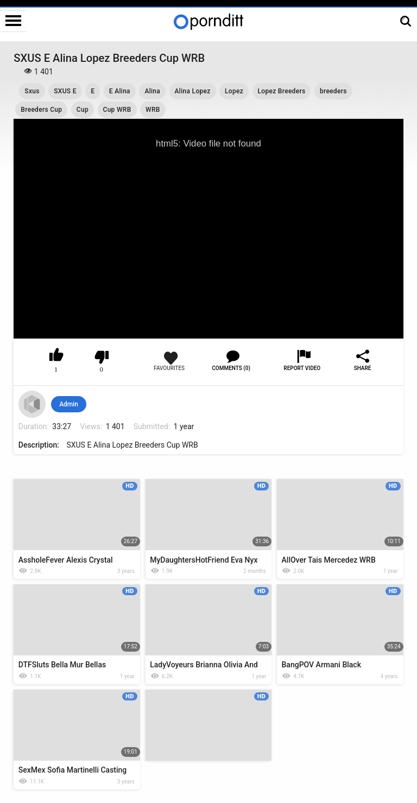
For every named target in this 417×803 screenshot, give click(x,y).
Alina (152, 91)
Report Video (301, 368)
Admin (68, 404)
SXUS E (65, 91)
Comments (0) (231, 368)
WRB (153, 109)
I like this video (56, 357)
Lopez (234, 91)
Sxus (31, 91)
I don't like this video (102, 357)
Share (362, 368)
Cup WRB (117, 109)
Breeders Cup (41, 109)
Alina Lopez (193, 91)
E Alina (119, 91)
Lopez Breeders (282, 91)
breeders (333, 91)
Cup (83, 109)
